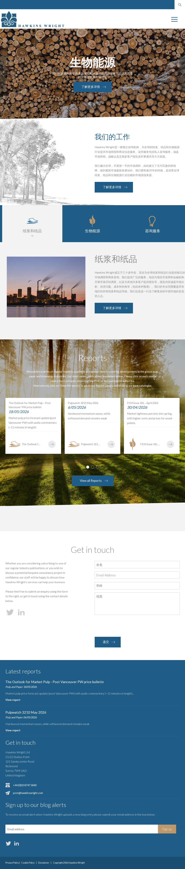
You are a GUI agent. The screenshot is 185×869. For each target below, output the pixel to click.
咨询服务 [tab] (152, 230)
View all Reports (91, 480)
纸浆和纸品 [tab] (32, 230)
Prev (3, 74)
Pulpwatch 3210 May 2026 (25, 712)
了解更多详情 (78, 87)
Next (182, 74)
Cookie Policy (28, 862)
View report (12, 699)
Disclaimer (43, 862)
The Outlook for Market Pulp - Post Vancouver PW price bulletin (54, 682)
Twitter (8, 843)
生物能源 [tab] (92, 230)
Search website (180, 4)
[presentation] (122, 626)
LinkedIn (16, 843)
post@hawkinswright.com (28, 792)
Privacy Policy (12, 862)
